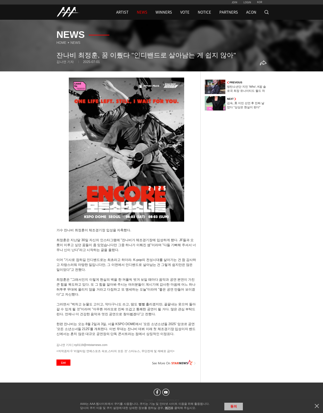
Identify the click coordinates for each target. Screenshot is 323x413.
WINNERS (164, 12)
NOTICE (204, 12)
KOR (259, 2)
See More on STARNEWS (174, 362)
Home (61, 42)
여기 (168, 408)
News (75, 42)
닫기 (317, 406)
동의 (233, 406)
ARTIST (122, 12)
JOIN (234, 2)
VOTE (185, 12)
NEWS (142, 12)
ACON (251, 12)
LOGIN (247, 2)
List (63, 362)
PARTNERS (228, 12)
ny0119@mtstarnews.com (90, 345)
